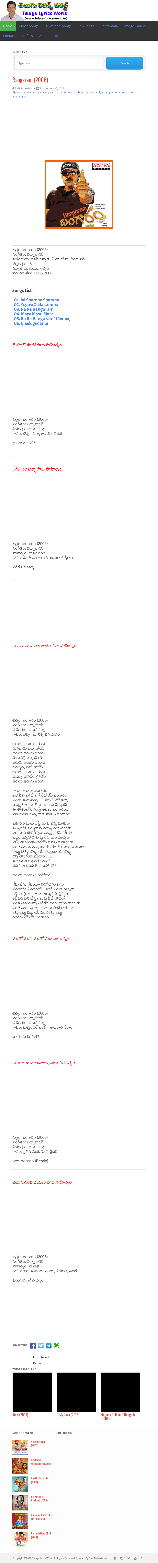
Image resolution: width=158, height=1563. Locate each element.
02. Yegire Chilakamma (36, 304)
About (44, 35)
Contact (9, 35)
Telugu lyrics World (42, 1558)
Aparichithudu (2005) (38, 1443)
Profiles (27, 35)
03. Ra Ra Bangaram (33, 309)
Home (8, 26)
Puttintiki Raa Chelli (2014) (41, 1535)
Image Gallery (135, 26)
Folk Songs (86, 26)
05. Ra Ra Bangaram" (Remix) (42, 319)
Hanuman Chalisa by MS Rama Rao (41, 1517)
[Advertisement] (79, 132)
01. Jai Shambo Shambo (36, 300)
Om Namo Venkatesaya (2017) (41, 1462)
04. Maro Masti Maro (34, 314)
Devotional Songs (58, 26)
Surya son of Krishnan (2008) (39, 1498)
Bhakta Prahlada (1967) (39, 1480)
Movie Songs (28, 26)
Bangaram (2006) (30, 80)
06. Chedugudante (31, 323)
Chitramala (109, 26)
